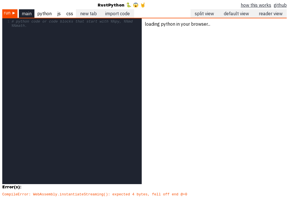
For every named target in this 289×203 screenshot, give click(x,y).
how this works (256, 5)
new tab (88, 13)
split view (204, 13)
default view (236, 13)
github (280, 5)
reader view (271, 13)
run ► (10, 13)
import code (117, 13)
